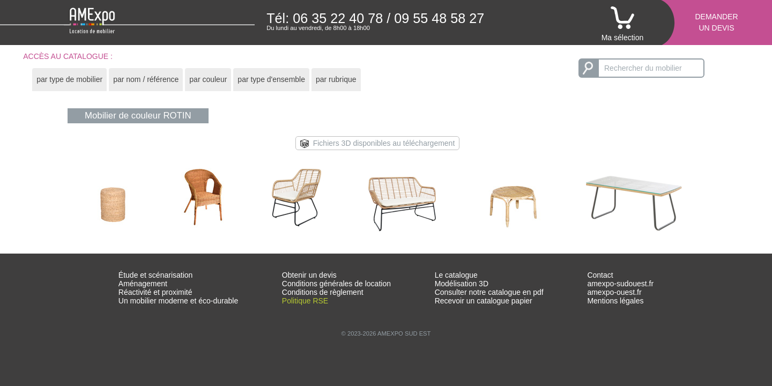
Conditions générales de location (336, 283)
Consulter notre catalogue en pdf (489, 292)
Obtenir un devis (309, 275)
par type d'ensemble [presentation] (271, 79)
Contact (600, 275)
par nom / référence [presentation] (146, 79)
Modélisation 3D (461, 283)
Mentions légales (615, 300)
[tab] (69, 80)
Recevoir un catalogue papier (483, 300)
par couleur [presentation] (208, 79)
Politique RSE (305, 300)
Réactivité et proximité (155, 292)
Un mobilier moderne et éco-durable (178, 300)
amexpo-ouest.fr (614, 292)
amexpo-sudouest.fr (620, 283)
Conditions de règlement (322, 292)
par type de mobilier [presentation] (69, 79)
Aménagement (142, 283)
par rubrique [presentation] (336, 79)
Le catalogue (456, 275)
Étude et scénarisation (155, 275)
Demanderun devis (716, 22)
